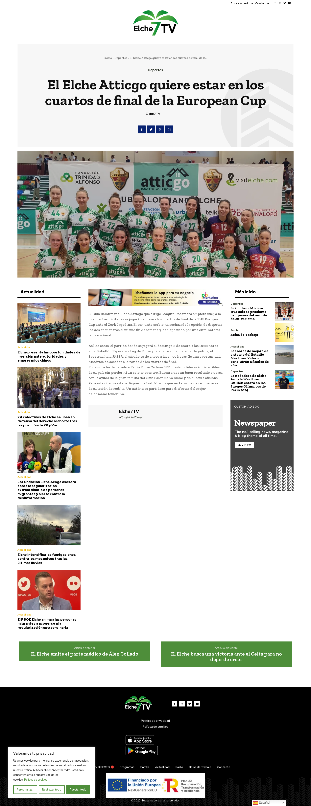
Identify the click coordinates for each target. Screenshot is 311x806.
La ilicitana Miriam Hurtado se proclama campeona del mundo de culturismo (248, 313)
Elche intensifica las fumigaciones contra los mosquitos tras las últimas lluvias (46, 558)
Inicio (108, 58)
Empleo (235, 330)
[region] (51, 772)
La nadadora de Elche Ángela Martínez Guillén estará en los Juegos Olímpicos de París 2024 (248, 382)
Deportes (120, 58)
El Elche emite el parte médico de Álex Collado (84, 654)
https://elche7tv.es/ (130, 417)
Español (261, 802)
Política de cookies (35, 779)
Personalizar (25, 789)
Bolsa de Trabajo (244, 334)
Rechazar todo (51, 789)
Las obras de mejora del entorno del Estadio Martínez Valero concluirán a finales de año (250, 358)
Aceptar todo (78, 789)
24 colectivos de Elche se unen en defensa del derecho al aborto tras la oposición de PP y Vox (47, 421)
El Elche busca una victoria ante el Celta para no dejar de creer (226, 657)
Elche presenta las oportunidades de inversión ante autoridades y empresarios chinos (49, 356)
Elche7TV (153, 114)
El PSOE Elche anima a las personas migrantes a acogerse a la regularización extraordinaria (46, 623)
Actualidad (24, 347)
